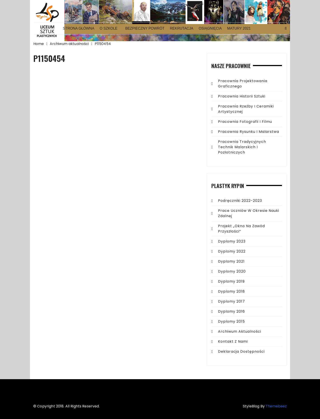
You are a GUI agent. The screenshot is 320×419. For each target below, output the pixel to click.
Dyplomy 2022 (232, 251)
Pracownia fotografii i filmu (245, 121)
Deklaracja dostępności (241, 351)
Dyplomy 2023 (232, 241)
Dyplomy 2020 (232, 271)
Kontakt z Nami (233, 341)
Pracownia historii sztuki (241, 96)
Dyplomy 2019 (231, 281)
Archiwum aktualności (239, 331)
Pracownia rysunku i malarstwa (248, 131)
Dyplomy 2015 (231, 321)
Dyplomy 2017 (231, 301)
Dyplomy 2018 (231, 291)
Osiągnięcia (210, 28)
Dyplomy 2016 (231, 311)
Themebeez (276, 406)
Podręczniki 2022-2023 (240, 200)
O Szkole (108, 28)
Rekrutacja (181, 28)
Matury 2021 (239, 28)
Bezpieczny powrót (145, 28)
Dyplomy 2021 (231, 261)
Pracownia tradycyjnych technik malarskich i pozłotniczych (242, 147)
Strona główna (78, 28)
